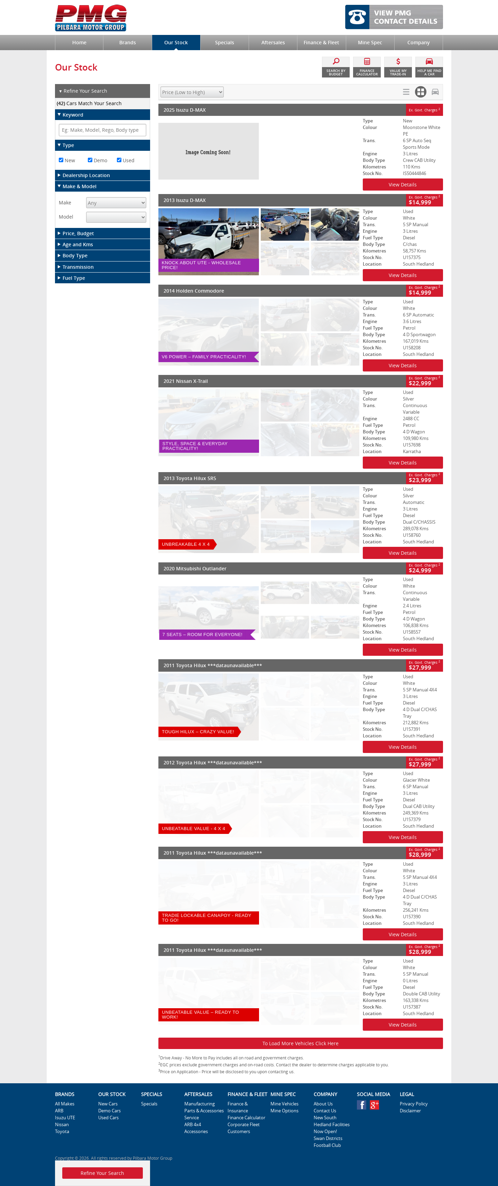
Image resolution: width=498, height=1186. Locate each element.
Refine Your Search (82, 91)
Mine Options (284, 1110)
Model (66, 216)
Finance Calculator (246, 1117)
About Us (323, 1104)
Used (126, 160)
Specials (149, 1104)
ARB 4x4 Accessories (196, 1127)
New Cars (108, 1104)
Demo (97, 160)
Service (191, 1117)
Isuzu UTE (65, 1117)
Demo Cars (109, 1110)
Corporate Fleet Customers (244, 1127)
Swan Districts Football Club (328, 1141)
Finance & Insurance (238, 1107)
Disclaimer (410, 1110)
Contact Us (325, 1110)
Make (65, 202)
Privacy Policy (414, 1104)
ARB (59, 1110)
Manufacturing (199, 1104)
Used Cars (108, 1117)
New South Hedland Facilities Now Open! (332, 1124)
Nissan (62, 1124)
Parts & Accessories (204, 1110)
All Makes (64, 1104)
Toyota (62, 1131)
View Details (403, 184)
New (67, 160)
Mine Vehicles (284, 1104)
